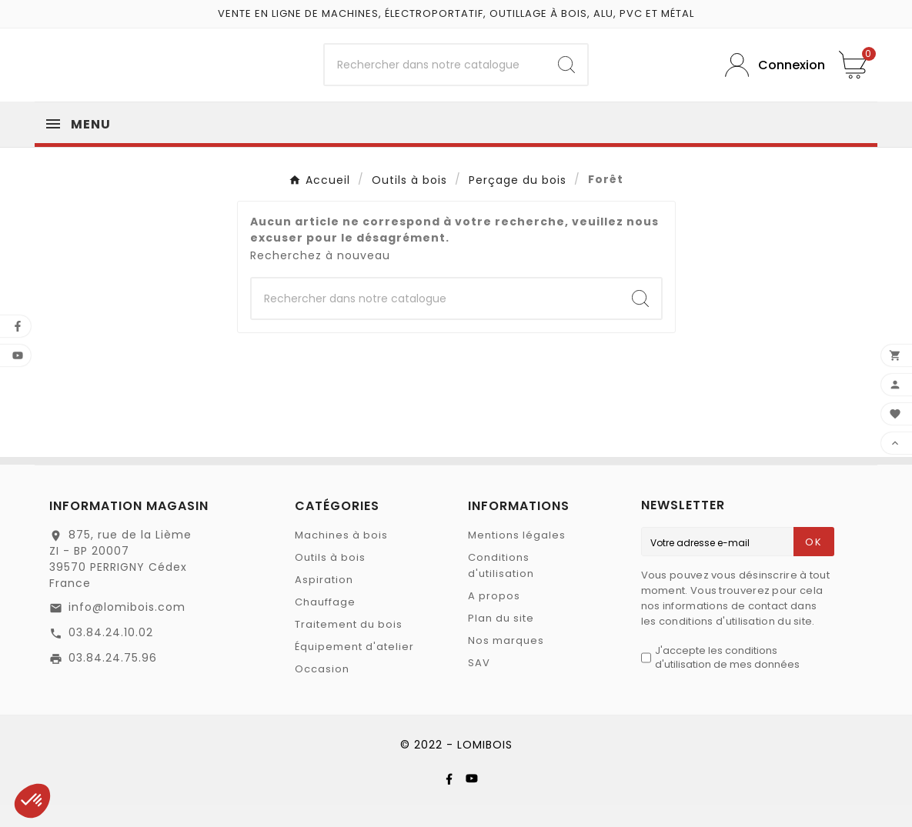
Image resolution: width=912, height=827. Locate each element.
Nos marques (506, 662)
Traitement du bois (349, 646)
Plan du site (501, 639)
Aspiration (324, 601)
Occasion (322, 690)
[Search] (566, 75)
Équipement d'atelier (354, 668)
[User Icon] (770, 76)
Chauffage (325, 623)
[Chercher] (435, 75)
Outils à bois (330, 579)
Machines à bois (341, 556)
